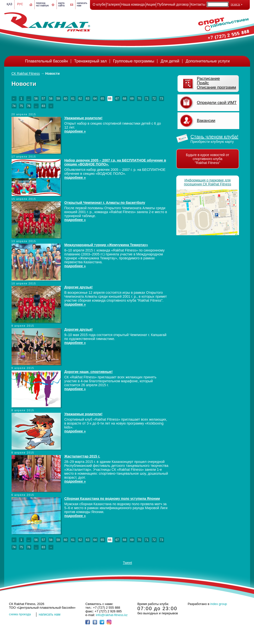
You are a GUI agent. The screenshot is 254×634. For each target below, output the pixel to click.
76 (28, 106)
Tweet (127, 563)
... (28, 98)
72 (154, 98)
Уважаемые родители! (83, 118)
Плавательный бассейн (46, 61)
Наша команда (133, 4)
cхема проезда (20, 614)
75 (21, 106)
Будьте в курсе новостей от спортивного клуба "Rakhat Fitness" (207, 159)
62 (80, 98)
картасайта (61, 4)
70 (139, 98)
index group (218, 604)
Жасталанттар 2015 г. (82, 456)
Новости (52, 73)
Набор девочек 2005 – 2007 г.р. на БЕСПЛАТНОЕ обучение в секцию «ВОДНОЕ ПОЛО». (115, 162)
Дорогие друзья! (78, 287)
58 (50, 98)
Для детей (170, 61)
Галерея (113, 4)
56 (36, 98)
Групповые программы (133, 61)
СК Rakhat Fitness (26, 73)
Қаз (9, 4)
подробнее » (75, 131)
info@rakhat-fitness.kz (112, 615)
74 (13, 106)
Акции (151, 4)
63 (87, 98)
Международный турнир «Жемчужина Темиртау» (106, 245)
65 (102, 98)
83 (43, 106)
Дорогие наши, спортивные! (88, 372)
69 (132, 98)
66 (109, 98)
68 (124, 98)
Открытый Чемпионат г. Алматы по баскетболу (104, 203)
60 (65, 98)
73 (161, 98)
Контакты (198, 4)
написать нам (49, 614)
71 (146, 98)
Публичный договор (173, 4)
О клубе (99, 4)
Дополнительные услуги (208, 61)
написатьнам (82, 4)
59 (58, 98)
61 (73, 98)
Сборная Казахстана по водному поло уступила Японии (112, 499)
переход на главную (42, 4)
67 (117, 98)
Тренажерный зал (90, 61)
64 (95, 98)
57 (43, 98)
